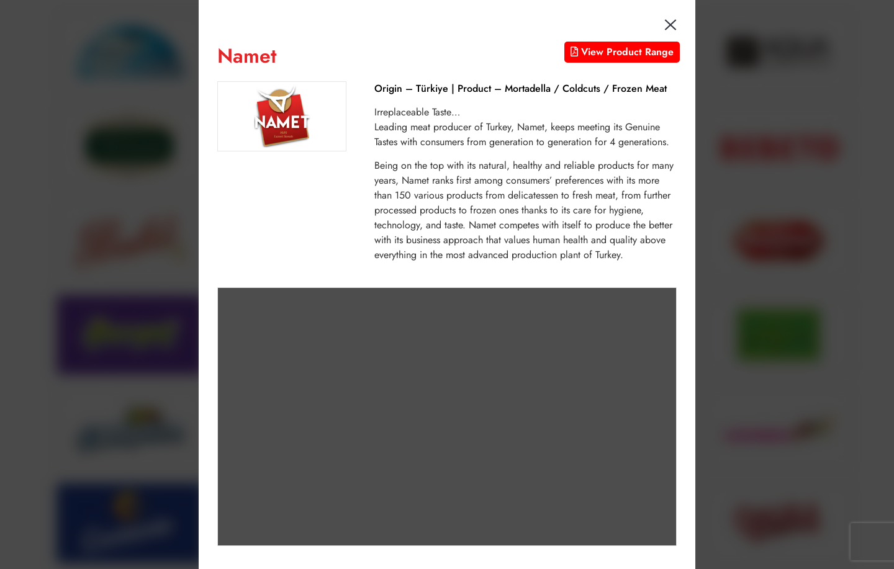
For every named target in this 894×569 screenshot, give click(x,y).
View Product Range (622, 52)
